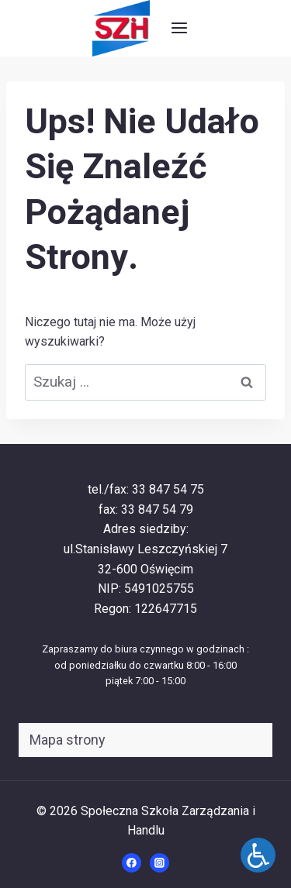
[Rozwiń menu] (179, 28)
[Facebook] (132, 863)
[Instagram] (160, 863)
